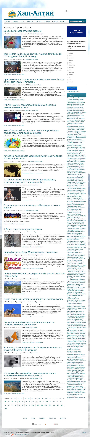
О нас (25, 418)
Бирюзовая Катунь (72, 329)
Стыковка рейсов (76, 306)
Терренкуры (70, 219)
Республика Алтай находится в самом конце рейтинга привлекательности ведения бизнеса (31, 131)
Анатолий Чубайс (71, 340)
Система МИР (76, 285)
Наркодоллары (71, 254)
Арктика (74, 236)
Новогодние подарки (72, 199)
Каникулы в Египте (75, 246)
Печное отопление (79, 144)
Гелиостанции (80, 270)
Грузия (83, 306)
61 (18, 398)
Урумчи (77, 228)
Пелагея (79, 265)
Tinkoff (81, 346)
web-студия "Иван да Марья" (20, 434)
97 (22, 405)
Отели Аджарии (79, 258)
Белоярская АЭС (80, 128)
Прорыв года (70, 249)
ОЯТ (74, 128)
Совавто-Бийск (79, 227)
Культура (39, 21)
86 (43, 401)
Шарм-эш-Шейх (71, 113)
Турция (69, 77)
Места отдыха (71, 322)
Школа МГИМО (75, 332)
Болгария (76, 279)
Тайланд (70, 75)
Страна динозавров (72, 335)
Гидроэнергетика (71, 270)
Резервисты (70, 107)
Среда (22, 21)
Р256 (73, 227)
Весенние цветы (77, 387)
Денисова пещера (80, 354)
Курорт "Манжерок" (72, 265)
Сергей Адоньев (75, 250)
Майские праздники (80, 282)
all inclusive (81, 238)
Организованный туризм (76, 257)
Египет (69, 55)
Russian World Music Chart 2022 (75, 185)
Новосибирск (82, 203)
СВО (68, 193)
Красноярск (70, 97)
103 (46, 405)
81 (26, 401)
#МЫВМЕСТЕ (80, 177)
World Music (79, 182)
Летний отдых (71, 242)
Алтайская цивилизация (73, 191)
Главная (7, 21)
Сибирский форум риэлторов (74, 394)
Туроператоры (74, 266)
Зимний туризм (80, 262)
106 (58, 405)
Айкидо (84, 225)
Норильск (81, 99)
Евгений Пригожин (72, 336)
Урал (68, 344)
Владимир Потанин (81, 293)
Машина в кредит (74, 367)
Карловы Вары (71, 231)
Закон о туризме (74, 164)
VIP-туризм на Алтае (72, 137)
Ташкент (83, 120)
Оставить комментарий (18, 48)
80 (22, 401)
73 (60, 398)
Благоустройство (75, 217)
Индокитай (78, 273)
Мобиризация (79, 105)
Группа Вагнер (81, 335)
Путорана (69, 101)
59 (11, 398)
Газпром (75, 97)
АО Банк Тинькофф (72, 370)
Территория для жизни (73, 179)
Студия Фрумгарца (72, 225)
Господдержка (71, 168)
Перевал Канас (71, 228)
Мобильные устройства (73, 287)
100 (33, 405)
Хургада (84, 112)
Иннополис (77, 140)
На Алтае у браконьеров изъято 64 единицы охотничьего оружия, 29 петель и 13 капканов (33, 348)
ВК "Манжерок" (73, 338)
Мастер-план (79, 362)
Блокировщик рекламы (73, 373)
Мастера (63, 21)
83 (33, 401)
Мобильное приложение (73, 381)
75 (5, 401)
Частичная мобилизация (73, 115)
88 (50, 401)
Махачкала (76, 204)
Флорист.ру (70, 387)
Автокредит (75, 365)
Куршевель (70, 364)
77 (12, 401)
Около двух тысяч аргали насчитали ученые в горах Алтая (33, 299)
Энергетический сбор (73, 118)
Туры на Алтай (78, 219)
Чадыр (80, 171)
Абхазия (69, 321)
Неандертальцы (71, 356)
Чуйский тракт (82, 220)
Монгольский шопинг (72, 222)
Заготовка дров (71, 145)
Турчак (83, 392)
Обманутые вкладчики (77, 278)
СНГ (75, 102)
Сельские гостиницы (72, 171)
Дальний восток (71, 284)
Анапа (80, 319)
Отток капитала (81, 193)
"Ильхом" (79, 225)
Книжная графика (78, 123)
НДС (79, 266)
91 (61, 401)
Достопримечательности (73, 311)
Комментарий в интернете (74, 357)
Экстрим (80, 341)
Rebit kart (82, 287)
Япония (70, 82)
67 (39, 398)
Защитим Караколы (80, 131)
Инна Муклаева (71, 182)
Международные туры (73, 298)
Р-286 (84, 341)
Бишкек (82, 104)
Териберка (81, 301)
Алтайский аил (71, 172)
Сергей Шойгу (71, 290)
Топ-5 (79, 300)
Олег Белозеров (79, 180)
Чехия (81, 230)
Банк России (70, 195)
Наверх (84, 432)
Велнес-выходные (72, 233)
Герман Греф (81, 338)
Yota (70, 399)
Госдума (75, 276)
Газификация (70, 144)
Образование (75, 375)
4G (68, 399)
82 (29, 401)
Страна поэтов (82, 172)
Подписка (81, 150)
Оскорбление (70, 359)
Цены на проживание (77, 324)
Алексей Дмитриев (75, 120)
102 (42, 405)
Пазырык (82, 276)
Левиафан (76, 301)
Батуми (74, 260)
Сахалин (69, 238)
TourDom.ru (70, 279)
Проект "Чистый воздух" (73, 271)
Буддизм (69, 289)
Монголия (70, 67)
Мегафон (82, 397)
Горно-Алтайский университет (75, 295)
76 (8, 401)
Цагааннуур (83, 228)
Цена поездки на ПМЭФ (80, 327)
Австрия (70, 53)
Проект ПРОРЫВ (79, 129)
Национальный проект (73, 241)
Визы (72, 201)
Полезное (52, 418)
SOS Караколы (82, 136)
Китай (69, 63)
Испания (70, 58)
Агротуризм (75, 238)
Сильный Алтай (74, 139)
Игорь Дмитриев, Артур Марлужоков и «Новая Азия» (31, 252)
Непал (69, 70)
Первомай (70, 285)
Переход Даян (71, 230)
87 (47, 401)
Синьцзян (81, 234)
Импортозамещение (72, 112)
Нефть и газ (82, 147)
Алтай (80, 142)
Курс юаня (73, 110)
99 (29, 405)
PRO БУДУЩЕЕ (71, 121)
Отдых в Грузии (71, 258)
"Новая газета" (78, 252)
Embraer (69, 306)
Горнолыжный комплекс (76, 263)
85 (40, 401)
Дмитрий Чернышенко (73, 126)
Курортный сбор (77, 215)
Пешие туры (78, 242)
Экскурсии (73, 313)
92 (5, 405)
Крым (83, 97)
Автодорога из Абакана (78, 160)
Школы (81, 375)
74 (63, 398)
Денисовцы (79, 356)
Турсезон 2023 (75, 274)
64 (28, 398)
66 (35, 398)
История (47, 21)
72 (56, 398)
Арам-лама (78, 290)
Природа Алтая (71, 131)
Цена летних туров (75, 247)
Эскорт (84, 325)
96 (19, 405)
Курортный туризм (80, 231)
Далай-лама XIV (76, 289)
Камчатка (78, 211)
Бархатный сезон (71, 104)
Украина (69, 308)
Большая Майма (71, 362)
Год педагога (74, 376)
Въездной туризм (76, 383)
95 (15, 405)
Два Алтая (70, 204)
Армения (69, 273)
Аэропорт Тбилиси (77, 308)
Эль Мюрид (76, 99)
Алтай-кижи (70, 187)
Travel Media (75, 150)
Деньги (82, 191)
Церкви (69, 376)
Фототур (72, 344)
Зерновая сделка (71, 148)
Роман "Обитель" (80, 380)
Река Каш (69, 236)
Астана (78, 104)
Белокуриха (70, 215)
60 (14, 398)
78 (15, 401)
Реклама (42, 418)
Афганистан (77, 201)
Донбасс (76, 195)
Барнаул (78, 121)
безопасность (70, 349)
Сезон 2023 (83, 271)
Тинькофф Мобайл (77, 372)
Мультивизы (81, 279)
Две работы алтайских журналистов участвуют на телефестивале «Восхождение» (29, 323)
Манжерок (70, 395)
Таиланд (83, 273)
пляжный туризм (80, 340)
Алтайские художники (78, 223)
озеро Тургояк (78, 344)
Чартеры (81, 241)
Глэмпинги (70, 341)
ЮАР (69, 79)
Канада (70, 60)
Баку (73, 273)
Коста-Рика (71, 65)
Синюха (74, 262)
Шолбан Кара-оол (79, 166)
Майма (84, 356)
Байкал (74, 211)
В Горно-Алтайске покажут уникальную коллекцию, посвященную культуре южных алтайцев (30, 180)
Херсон (78, 148)
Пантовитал (75, 196)
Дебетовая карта (75, 346)
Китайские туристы (80, 254)
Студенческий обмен (72, 300)
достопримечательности (73, 397)
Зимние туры (77, 153)
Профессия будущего (78, 368)
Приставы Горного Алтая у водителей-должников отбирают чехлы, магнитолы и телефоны (34, 80)
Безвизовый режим (76, 206)
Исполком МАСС (78, 249)
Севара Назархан (72, 125)
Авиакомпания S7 (77, 305)
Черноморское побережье (74, 281)
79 (19, 401)
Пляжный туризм (71, 317)
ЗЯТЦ (73, 129)
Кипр (78, 276)
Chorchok (72, 184)
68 (42, 398)
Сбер (68, 263)
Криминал (75, 341)
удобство (77, 348)
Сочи (77, 203)
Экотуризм (80, 389)
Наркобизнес (70, 252)
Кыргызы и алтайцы (78, 190)
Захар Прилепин (71, 380)
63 (25, 398)
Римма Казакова (71, 174)
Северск (69, 129)
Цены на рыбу (75, 234)
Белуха (69, 250)
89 (54, 401)
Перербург (79, 325)
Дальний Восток (81, 236)
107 (62, 405)
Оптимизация (70, 212)
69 (46, 398)
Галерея (55, 21)
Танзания (70, 72)
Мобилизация (73, 193)
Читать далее (7, 48)
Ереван (69, 105)
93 (8, 405)
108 (6, 408)
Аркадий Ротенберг (72, 330)
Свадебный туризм (72, 384)
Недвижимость (78, 392)
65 (32, 398)
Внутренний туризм (72, 161)
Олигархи (76, 107)
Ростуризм (79, 125)
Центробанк (74, 109)
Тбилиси (73, 105)
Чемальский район (72, 133)
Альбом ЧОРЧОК (79, 184)
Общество (30, 21)
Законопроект (78, 322)
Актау (73, 321)
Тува (82, 289)
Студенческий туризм (72, 297)
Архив (33, 418)
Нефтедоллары (80, 110)
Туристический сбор (80, 321)
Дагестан (83, 343)
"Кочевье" (69, 227)
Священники (75, 378)
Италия (69, 274)
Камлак (75, 395)
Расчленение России (72, 314)
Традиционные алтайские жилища (76, 169)
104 (50, 405)
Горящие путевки (75, 333)
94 (12, 405)
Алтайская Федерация (79, 316)
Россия (81, 378)
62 (21, 398)
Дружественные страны (73, 207)
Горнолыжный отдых (75, 209)
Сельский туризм (79, 168)
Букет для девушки (78, 386)
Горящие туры (79, 113)
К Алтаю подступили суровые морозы (23, 229)
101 (37, 405)
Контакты (63, 418)
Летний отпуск (80, 317)
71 (53, 398)
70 (49, 398)
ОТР (76, 172)
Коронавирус (70, 255)
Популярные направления (74, 343)
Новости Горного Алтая (36, 33)
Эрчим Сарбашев (76, 214)
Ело (81, 311)
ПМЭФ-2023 (70, 327)
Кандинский (75, 101)
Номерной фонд (71, 325)
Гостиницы (75, 117)
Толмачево (70, 303)
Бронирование (79, 284)
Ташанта (77, 230)
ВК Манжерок (74, 142)
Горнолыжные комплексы (74, 155)
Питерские (74, 389)
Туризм (15, 21)
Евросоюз (76, 147)
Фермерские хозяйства (73, 239)
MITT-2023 (83, 247)
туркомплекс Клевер (72, 158)
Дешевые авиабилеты (73, 152)
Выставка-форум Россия (79, 360)
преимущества (71, 348)
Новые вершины (81, 329)
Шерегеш (69, 211)
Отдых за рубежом (76, 244)
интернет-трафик (75, 399)
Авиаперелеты (81, 102)
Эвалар (69, 278)
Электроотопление (76, 268)
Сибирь (83, 383)
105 (54, 405)
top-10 (74, 292)
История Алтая (73, 309)
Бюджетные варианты (73, 319)
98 (26, 405)
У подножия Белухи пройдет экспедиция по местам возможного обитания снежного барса (30, 374)
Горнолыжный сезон (81, 156)
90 (57, 401)
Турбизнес (70, 99)
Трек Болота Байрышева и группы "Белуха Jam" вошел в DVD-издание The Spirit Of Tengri (33, 55)
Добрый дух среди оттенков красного (22, 31)
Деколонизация (80, 313)
